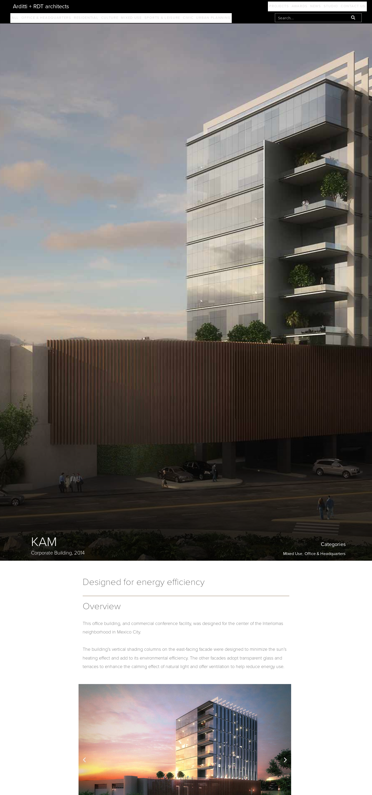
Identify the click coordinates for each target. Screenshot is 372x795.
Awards (281, 6)
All (16, 19)
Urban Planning (232, 19)
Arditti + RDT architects (41, 6)
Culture (119, 19)
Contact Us (350, 6)
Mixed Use (143, 19)
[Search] (353, 17)
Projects (256, 6)
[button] (84, 761)
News (302, 6)
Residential (92, 19)
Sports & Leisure (177, 19)
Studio (323, 6)
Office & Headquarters (50, 19)
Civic (205, 19)
